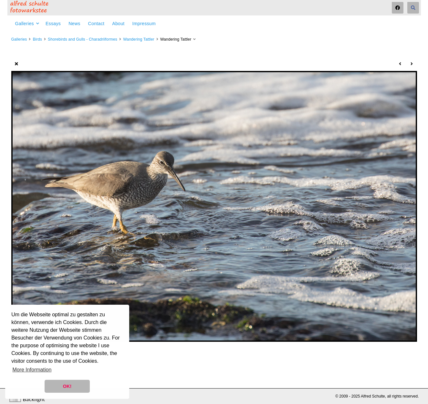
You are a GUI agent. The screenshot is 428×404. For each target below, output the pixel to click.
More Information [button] (31, 369)
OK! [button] (67, 386)
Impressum (144, 23)
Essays (53, 23)
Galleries (24, 23)
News (74, 23)
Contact (96, 23)
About (118, 23)
